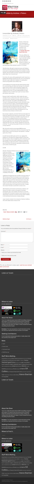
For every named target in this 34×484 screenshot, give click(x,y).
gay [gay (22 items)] (22, 362)
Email (2, 247)
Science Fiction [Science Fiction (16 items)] (13, 371)
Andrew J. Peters (22, 35)
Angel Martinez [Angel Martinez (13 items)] (5, 358)
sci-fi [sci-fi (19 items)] (9, 371)
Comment (3, 231)
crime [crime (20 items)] (18, 360)
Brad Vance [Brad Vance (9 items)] (25, 358)
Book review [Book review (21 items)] (14, 358)
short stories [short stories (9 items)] (24, 371)
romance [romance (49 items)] (22, 368)
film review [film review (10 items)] (19, 362)
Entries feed (5, 346)
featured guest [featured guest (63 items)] (7, 362)
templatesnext (25, 481)
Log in (4, 343)
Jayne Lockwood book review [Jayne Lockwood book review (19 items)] (25, 364)
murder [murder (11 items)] (27, 366)
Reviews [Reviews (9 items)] (18, 368)
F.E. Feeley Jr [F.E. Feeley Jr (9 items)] (21, 360)
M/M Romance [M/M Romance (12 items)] (19, 366)
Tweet (4, 211)
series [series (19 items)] (20, 371)
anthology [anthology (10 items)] (9, 358)
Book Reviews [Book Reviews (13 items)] (20, 358)
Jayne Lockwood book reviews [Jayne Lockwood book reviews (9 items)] (7, 366)
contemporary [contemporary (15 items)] (4, 360)
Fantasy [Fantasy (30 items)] (26, 360)
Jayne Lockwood (14, 38)
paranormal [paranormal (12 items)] (8, 368)
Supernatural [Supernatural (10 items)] (29, 371)
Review (15, 35)
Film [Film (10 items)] (16, 362)
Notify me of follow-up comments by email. (11, 252)
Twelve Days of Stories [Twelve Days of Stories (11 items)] (9, 374)
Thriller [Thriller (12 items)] (3, 374)
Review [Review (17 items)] (14, 368)
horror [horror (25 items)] (27, 362)
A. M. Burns (29, 219)
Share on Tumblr (10, 211)
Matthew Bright (6, 219)
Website (2, 250)
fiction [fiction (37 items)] (13, 362)
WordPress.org (6, 352)
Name (2, 244)
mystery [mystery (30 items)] (4, 368)
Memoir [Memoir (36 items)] (24, 366)
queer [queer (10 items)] (12, 368)
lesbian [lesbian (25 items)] (13, 366)
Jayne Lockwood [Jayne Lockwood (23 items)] (14, 364)
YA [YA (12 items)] (2, 376)
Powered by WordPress (6, 481)
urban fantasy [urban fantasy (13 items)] (16, 374)
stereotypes (7, 38)
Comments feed (6, 349)
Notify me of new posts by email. (9, 255)
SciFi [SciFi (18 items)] (18, 371)
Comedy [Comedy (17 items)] (29, 358)
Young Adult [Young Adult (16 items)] (5, 376)
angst (26, 35)
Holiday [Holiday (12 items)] (24, 362)
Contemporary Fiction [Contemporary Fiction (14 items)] (12, 360)
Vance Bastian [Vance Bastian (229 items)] (25, 374)
